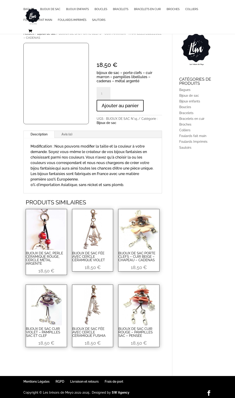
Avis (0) (67, 134)
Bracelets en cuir (147, 9)
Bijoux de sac (50, 9)
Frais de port (114, 381)
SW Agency (120, 392)
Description (39, 134)
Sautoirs (98, 20)
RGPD (60, 381)
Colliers (191, 9)
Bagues (28, 9)
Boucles (101, 9)
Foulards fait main (37, 20)
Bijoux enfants (77, 9)
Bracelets (120, 9)
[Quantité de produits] (103, 93)
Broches (173, 9)
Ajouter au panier (120, 105)
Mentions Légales (36, 381)
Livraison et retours (84, 381)
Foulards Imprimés (72, 20)
